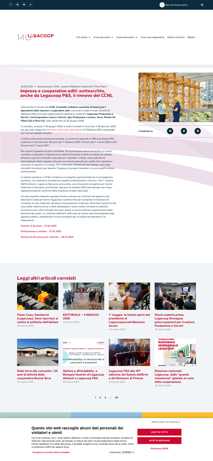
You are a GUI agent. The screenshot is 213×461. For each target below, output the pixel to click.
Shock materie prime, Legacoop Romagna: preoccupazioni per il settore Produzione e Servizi (175, 320)
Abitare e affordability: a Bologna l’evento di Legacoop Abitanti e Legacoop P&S (83, 374)
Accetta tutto (159, 432)
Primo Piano (100, 86)
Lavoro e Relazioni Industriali (76, 86)
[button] (202, 5)
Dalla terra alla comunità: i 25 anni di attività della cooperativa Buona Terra (37, 374)
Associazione (44, 86)
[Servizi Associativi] (162, 4)
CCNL (56, 86)
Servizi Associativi (176, 5)
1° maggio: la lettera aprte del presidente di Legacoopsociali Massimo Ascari (129, 320)
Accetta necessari (159, 440)
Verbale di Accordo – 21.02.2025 (38, 225)
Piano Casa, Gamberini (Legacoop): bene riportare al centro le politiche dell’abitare (37, 318)
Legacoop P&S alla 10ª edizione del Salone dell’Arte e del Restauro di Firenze (128, 374)
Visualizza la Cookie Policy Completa (51, 452)
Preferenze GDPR (159, 448)
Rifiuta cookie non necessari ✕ (166, 422)
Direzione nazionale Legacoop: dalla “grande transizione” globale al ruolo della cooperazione (174, 376)
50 (116, 397)
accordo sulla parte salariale (63, 129)
